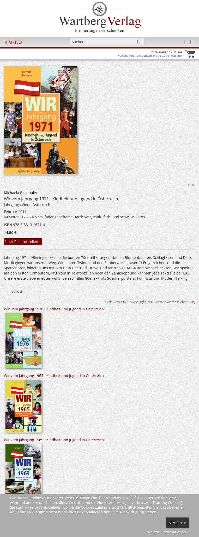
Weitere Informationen (166, 531)
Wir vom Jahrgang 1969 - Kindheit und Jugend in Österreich (54, 439)
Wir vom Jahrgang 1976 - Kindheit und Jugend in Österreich (54, 308)
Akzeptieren (177, 523)
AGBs (190, 302)
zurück (17, 291)
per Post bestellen (21, 241)
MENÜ (13, 42)
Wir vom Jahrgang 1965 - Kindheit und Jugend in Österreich (54, 375)
